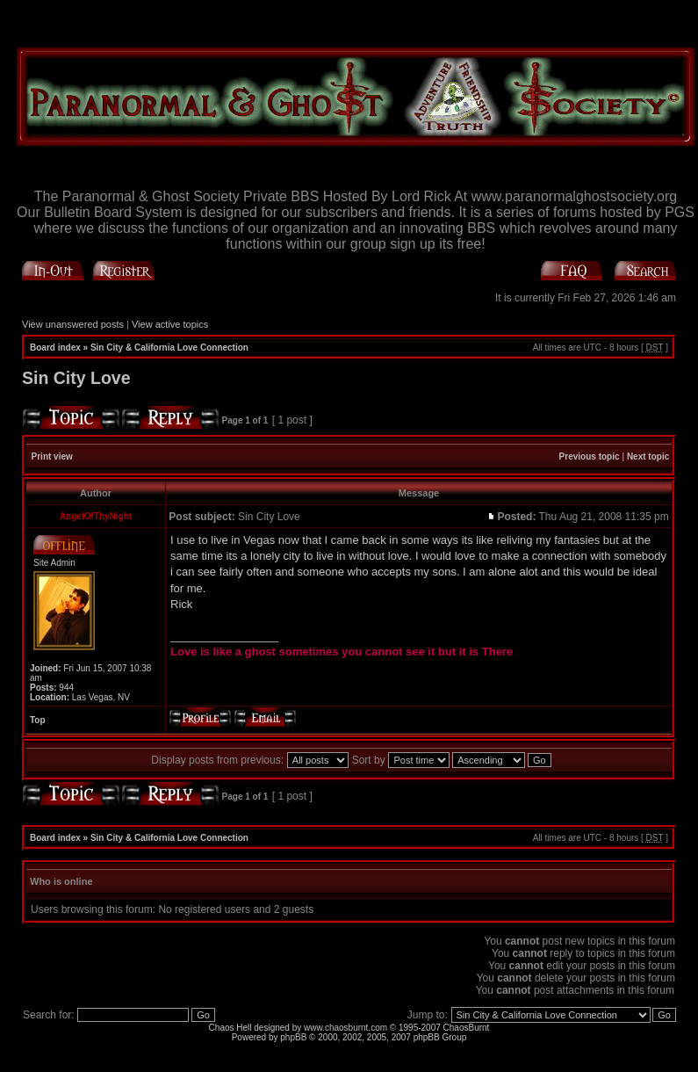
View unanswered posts (73, 324)
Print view (52, 456)
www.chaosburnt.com (345, 1027)
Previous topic (589, 456)
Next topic (648, 456)
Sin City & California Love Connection (169, 347)
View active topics (170, 324)
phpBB (293, 1037)
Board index (55, 347)
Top (38, 720)
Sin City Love (76, 378)
